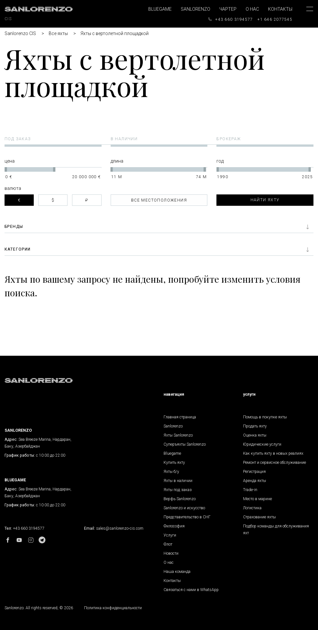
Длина (117, 161)
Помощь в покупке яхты (265, 417)
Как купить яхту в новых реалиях (273, 453)
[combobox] (159, 200)
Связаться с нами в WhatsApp (191, 589)
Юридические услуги (262, 444)
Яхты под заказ (178, 490)
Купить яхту (174, 462)
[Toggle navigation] (305, 15)
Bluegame (160, 9)
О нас (252, 9)
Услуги (170, 535)
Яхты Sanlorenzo (178, 435)
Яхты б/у (171, 471)
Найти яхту (265, 200)
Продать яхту (255, 426)
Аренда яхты (254, 480)
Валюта (13, 188)
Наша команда (177, 571)
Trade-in (250, 490)
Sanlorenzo (195, 9)
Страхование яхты (259, 517)
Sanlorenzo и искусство (184, 508)
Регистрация (254, 471)
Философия (174, 526)
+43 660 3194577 (234, 19)
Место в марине (257, 499)
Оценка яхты (254, 435)
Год (220, 161)
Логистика (252, 508)
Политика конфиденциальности (113, 608)
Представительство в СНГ (187, 517)
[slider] (6, 169)
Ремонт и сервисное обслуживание (274, 462)
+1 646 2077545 (274, 19)
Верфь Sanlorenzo (180, 499)
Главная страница (180, 417)
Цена (10, 161)
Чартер (228, 9)
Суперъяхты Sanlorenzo (185, 444)
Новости (171, 553)
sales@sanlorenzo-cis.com (119, 528)
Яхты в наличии (178, 480)
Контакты (280, 9)
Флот (168, 544)
